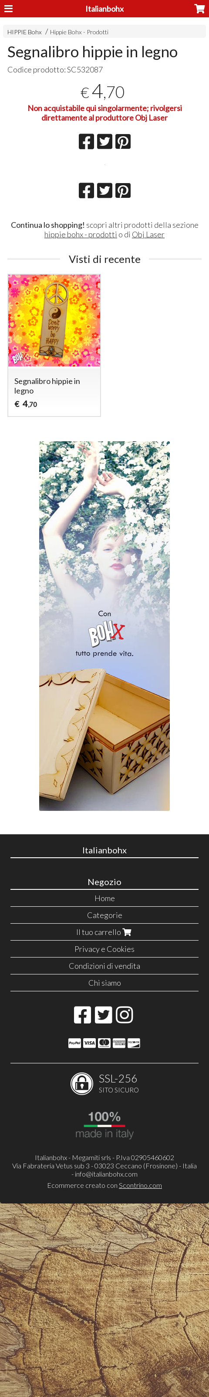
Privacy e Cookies (104, 1142)
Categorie (104, 1108)
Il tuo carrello (104, 1125)
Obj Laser (148, 428)
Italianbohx (104, 8)
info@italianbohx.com (106, 1367)
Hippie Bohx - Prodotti (79, 32)
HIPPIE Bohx (24, 32)
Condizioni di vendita (104, 1159)
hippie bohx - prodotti (80, 428)
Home (104, 1091)
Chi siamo (104, 1176)
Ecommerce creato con (104, 1378)
